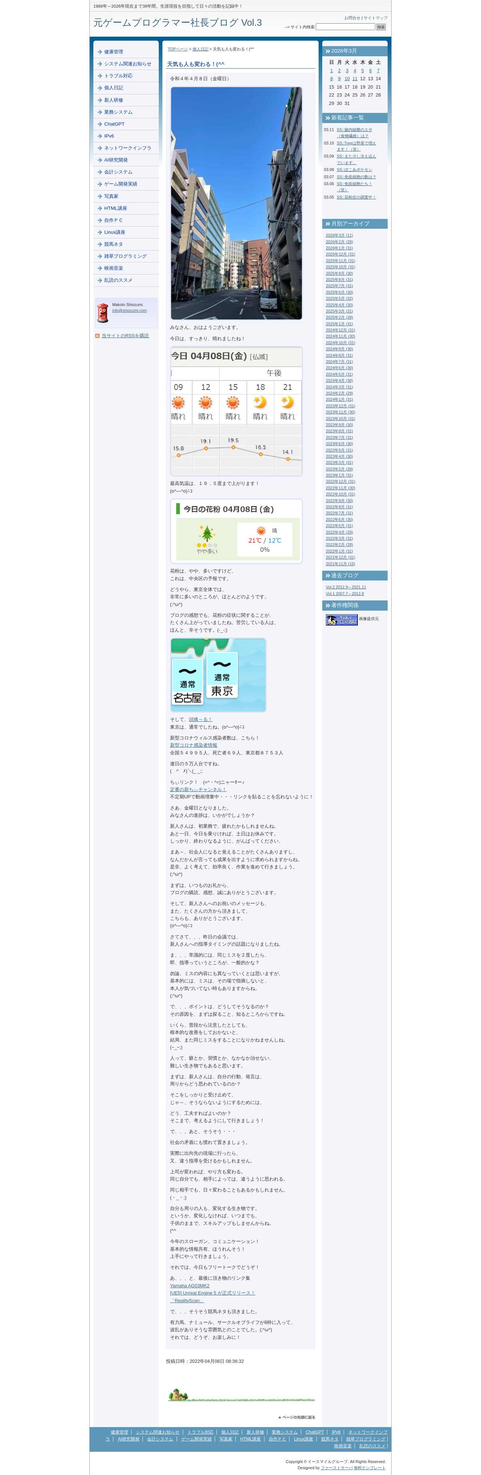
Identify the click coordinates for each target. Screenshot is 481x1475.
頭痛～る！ (201, 719)
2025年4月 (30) (339, 305)
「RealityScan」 (187, 1300)
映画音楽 (113, 268)
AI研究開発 (116, 160)
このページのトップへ (296, 1417)
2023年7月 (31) (339, 437)
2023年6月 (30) (339, 443)
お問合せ (352, 18)
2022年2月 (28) (339, 544)
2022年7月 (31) (339, 513)
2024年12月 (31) (340, 330)
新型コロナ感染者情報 (193, 745)
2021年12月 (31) (340, 557)
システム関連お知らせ (127, 63)
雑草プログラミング (125, 256)
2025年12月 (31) (340, 254)
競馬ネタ (113, 244)
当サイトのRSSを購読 (125, 335)
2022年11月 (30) (340, 488)
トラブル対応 (118, 75)
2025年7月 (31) (339, 286)
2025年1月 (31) (339, 324)
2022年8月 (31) (339, 507)
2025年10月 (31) (340, 267)
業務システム (118, 112)
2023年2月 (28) (339, 469)
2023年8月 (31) (339, 431)
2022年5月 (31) (339, 525)
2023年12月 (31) (340, 406)
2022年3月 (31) (339, 538)
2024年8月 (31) (339, 355)
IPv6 (109, 136)
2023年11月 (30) (340, 412)
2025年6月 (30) (339, 292)
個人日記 (201, 49)
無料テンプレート (370, 1468)
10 (346, 78)
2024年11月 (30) (340, 336)
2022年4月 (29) (339, 532)
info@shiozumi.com (129, 310)
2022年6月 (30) (339, 519)
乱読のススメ (118, 280)
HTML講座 (115, 208)
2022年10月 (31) (340, 494)
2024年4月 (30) (339, 380)
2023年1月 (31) (339, 475)
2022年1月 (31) (339, 551)
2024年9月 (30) (339, 349)
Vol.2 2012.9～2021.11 (346, 587)
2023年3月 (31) (339, 462)
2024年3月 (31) (339, 387)
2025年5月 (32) (339, 298)
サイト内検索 (303, 27)
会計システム (118, 172)
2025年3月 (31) (339, 311)
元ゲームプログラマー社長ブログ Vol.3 (177, 22)
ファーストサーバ (337, 1468)
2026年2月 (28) (339, 242)
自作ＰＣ (113, 220)
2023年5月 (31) (339, 450)
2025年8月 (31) (339, 279)
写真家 (111, 196)
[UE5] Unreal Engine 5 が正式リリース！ (212, 1293)
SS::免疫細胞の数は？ (356, 177)
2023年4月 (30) (339, 456)
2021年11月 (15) (340, 564)
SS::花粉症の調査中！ (356, 197)
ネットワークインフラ (127, 148)
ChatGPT (114, 124)
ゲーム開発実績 (120, 184)
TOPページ (178, 49)
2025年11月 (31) (340, 260)
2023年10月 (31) (340, 418)
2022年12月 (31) (340, 481)
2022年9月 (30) (339, 500)
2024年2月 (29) (339, 393)
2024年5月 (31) (339, 374)
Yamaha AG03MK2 (190, 1285)
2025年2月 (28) (339, 317)
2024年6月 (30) (339, 368)
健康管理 (113, 51)
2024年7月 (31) (339, 361)
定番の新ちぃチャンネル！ (198, 789)
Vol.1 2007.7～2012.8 (345, 593)
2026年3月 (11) (339, 235)
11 (354, 78)
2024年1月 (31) (339, 399)
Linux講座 (114, 232)
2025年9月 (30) (339, 273)
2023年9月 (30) (339, 425)
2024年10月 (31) (340, 343)
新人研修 (113, 100)
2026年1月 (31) (339, 248)
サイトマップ (376, 18)
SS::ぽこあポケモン (354, 169)
